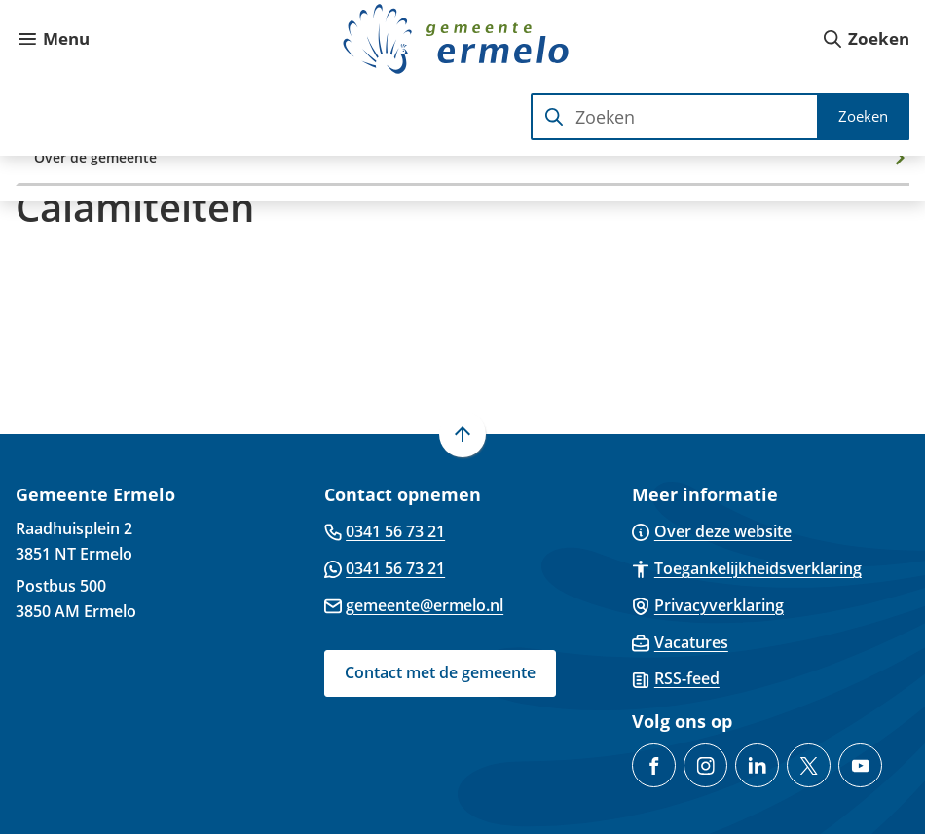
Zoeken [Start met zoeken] (863, 116)
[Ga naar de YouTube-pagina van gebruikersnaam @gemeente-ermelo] (860, 765)
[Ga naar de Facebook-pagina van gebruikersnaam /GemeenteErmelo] (654, 765)
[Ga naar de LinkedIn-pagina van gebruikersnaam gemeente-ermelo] (757, 765)
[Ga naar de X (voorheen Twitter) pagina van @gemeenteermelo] (809, 765)
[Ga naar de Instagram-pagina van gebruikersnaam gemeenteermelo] (705, 765)
